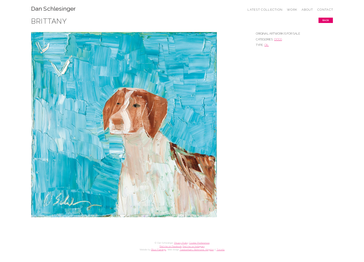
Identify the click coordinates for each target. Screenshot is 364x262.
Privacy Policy (181, 243)
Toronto (221, 249)
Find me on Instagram (193, 246)
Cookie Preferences (199, 243)
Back (325, 20)
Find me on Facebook (170, 246)
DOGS (278, 39)
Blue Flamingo (158, 249)
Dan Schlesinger (53, 9)
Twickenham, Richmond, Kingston (197, 249)
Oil (266, 45)
